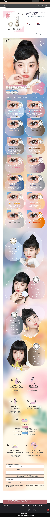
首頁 (36, 5)
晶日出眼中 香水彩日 (41, 5)
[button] (46, 3)
